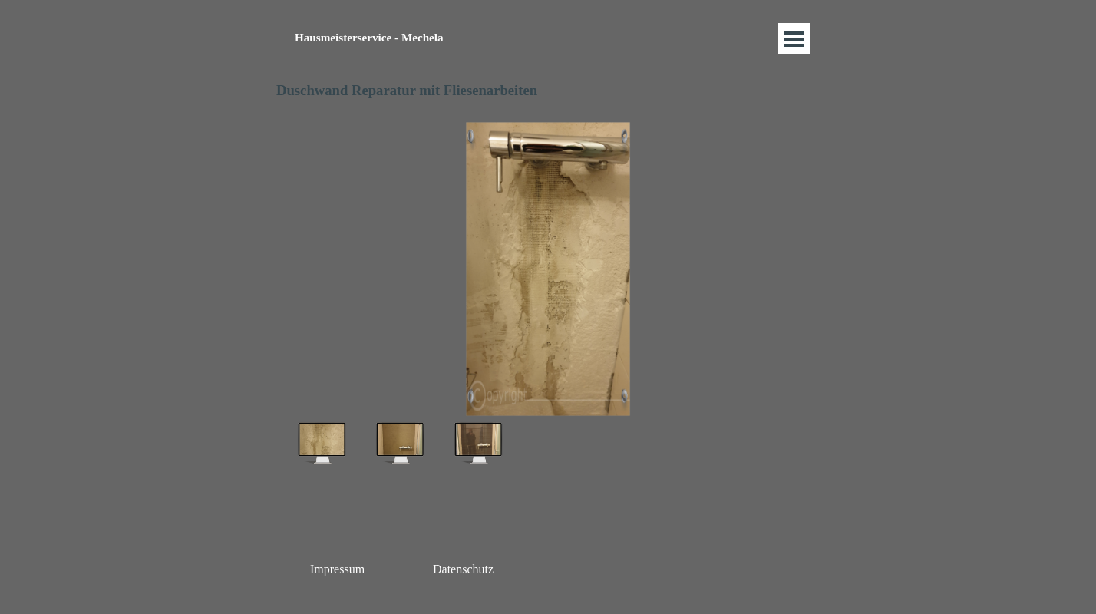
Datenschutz (463, 569)
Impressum (337, 569)
